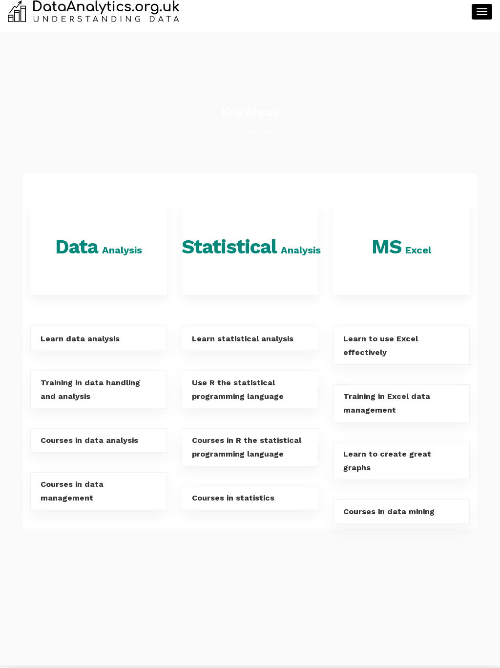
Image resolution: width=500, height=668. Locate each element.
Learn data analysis (80, 338)
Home (216, 132)
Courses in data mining (389, 511)
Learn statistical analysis (242, 338)
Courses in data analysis (89, 440)
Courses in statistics (233, 497)
